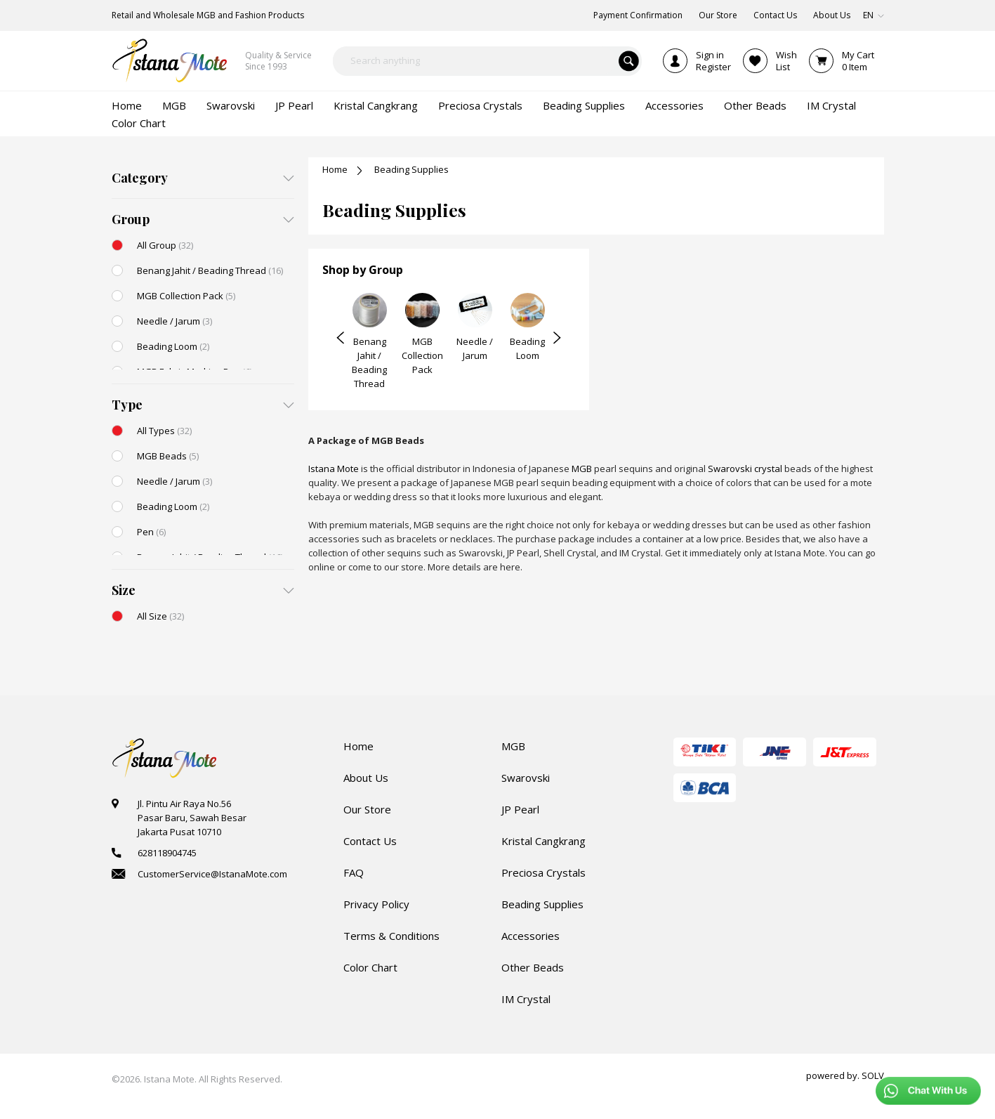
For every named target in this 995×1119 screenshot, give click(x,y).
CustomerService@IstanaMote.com (212, 874)
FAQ (353, 872)
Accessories (530, 936)
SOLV (873, 1075)
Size (124, 590)
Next (557, 337)
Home (335, 169)
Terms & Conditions (391, 936)
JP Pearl (520, 809)
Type (127, 404)
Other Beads (532, 967)
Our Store (367, 809)
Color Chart (370, 967)
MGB (582, 468)
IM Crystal (526, 999)
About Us (365, 778)
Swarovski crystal (745, 468)
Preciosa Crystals (543, 872)
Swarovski (525, 778)
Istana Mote (333, 468)
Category (140, 177)
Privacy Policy (376, 904)
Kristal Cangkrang (543, 841)
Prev (340, 337)
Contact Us (370, 841)
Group (131, 219)
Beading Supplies (542, 904)
